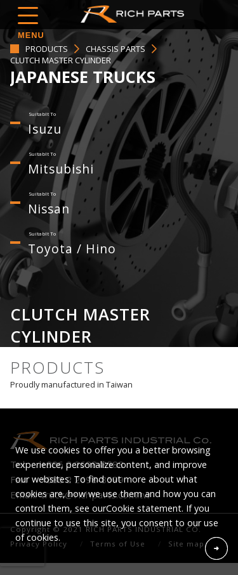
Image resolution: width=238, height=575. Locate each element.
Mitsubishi (61, 168)
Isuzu (45, 128)
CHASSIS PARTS (115, 48)
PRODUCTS (46, 48)
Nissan (49, 208)
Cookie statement (144, 508)
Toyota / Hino (72, 248)
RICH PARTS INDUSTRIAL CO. (135, 14)
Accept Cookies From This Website (216, 548)
